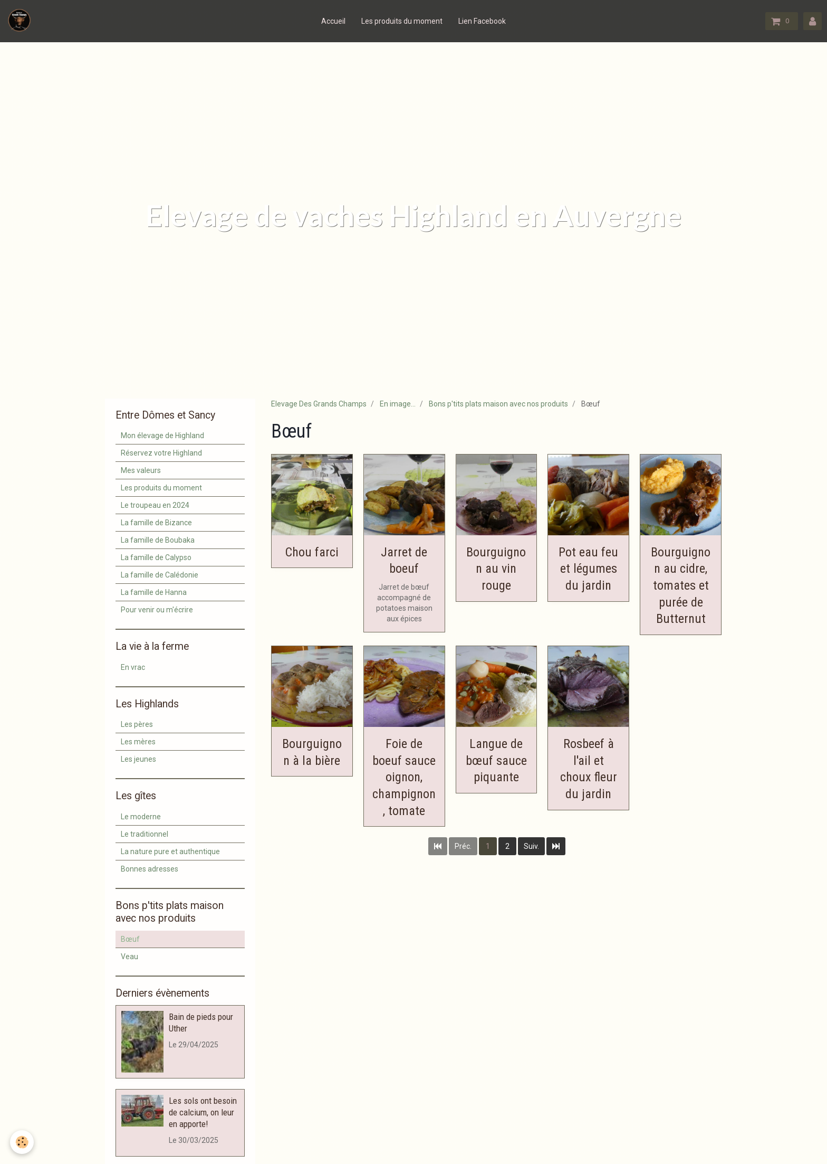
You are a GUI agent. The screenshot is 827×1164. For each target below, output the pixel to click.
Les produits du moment (402, 21)
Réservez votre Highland (161, 453)
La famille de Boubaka (158, 540)
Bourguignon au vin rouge (496, 568)
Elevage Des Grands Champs (319, 404)
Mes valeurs (141, 470)
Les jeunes (138, 759)
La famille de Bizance (156, 522)
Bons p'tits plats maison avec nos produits (498, 404)
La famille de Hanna (154, 592)
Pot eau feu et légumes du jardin (588, 568)
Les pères (137, 724)
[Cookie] (22, 1142)
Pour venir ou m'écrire (157, 609)
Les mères (138, 741)
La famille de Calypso (156, 557)
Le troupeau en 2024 (155, 505)
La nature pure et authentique (170, 851)
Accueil (333, 21)
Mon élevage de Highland (162, 435)
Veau (129, 956)
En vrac (133, 667)
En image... (398, 404)
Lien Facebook (482, 21)
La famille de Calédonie (159, 575)
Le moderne (141, 816)
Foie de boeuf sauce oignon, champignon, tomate (404, 777)
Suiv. (531, 846)
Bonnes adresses (149, 869)
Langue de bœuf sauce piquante (496, 760)
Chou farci (312, 551)
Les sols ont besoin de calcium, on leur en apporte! (203, 1112)
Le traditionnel (144, 834)
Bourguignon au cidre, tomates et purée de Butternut (680, 585)
